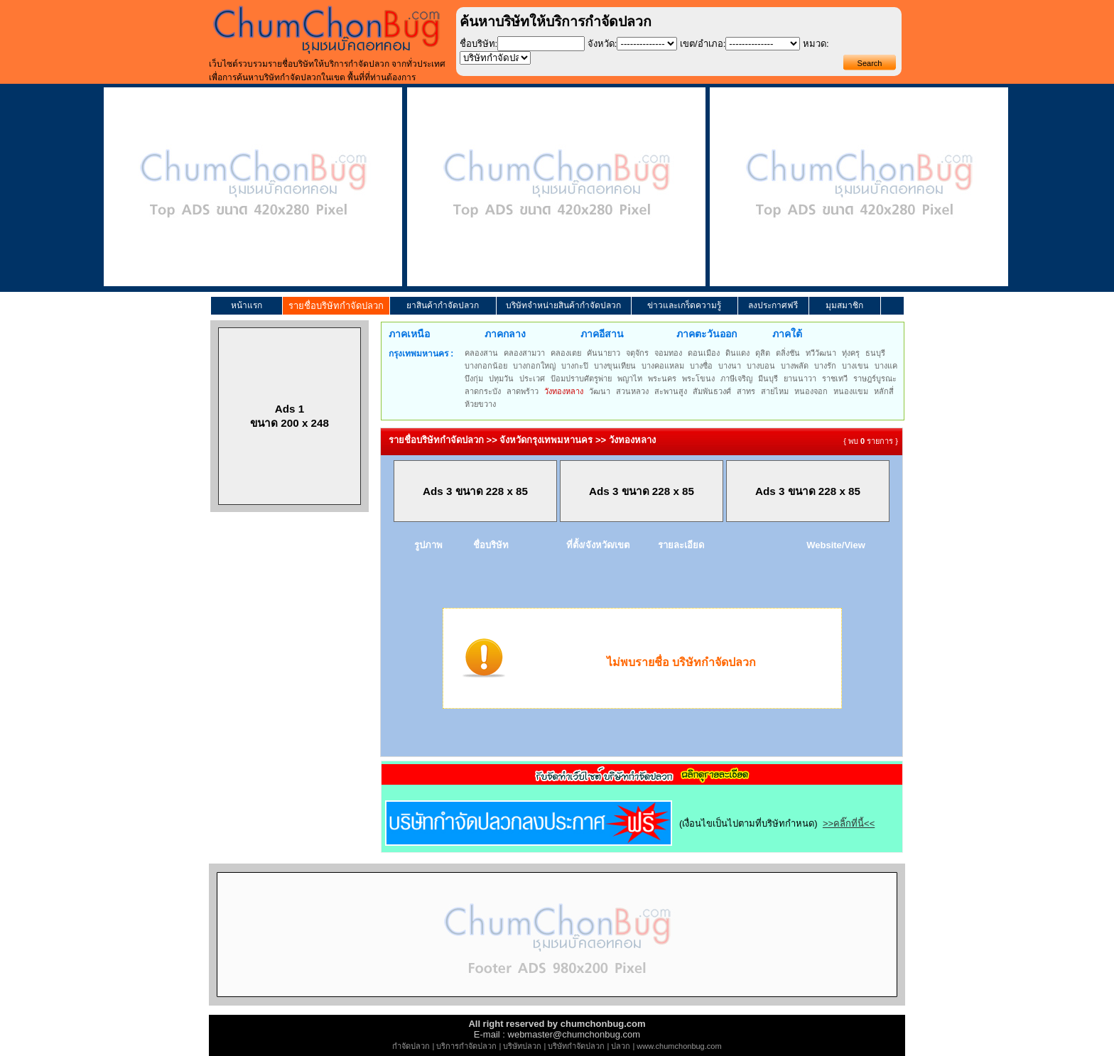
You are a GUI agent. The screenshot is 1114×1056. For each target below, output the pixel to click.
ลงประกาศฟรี (773, 305)
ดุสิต (762, 353)
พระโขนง (698, 378)
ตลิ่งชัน (788, 353)
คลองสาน (481, 353)
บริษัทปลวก (522, 1046)
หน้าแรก (246, 305)
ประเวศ (532, 378)
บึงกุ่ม (474, 378)
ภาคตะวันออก (706, 333)
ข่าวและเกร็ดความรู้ (684, 305)
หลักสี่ (884, 391)
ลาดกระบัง (483, 391)
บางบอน (761, 365)
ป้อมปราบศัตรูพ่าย (581, 378)
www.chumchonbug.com (679, 1046)
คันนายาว (603, 353)
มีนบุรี (768, 378)
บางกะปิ (574, 365)
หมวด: (816, 43)
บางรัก (825, 365)
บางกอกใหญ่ (534, 365)
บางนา (729, 365)
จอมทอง (668, 353)
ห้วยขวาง (480, 404)
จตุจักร (637, 353)
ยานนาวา (800, 378)
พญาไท (629, 378)
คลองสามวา (524, 353)
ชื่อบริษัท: (479, 43)
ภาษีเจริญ (736, 378)
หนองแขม (850, 391)
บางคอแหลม (663, 365)
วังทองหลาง (563, 391)
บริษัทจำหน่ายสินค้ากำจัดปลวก (563, 305)
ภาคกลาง (505, 333)
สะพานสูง (670, 391)
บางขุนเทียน (615, 365)
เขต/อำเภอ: (702, 43)
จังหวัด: (602, 43)
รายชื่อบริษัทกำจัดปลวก (336, 305)
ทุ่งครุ (851, 353)
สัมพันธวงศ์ (712, 391)
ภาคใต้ (787, 333)
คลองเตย (566, 353)
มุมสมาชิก (844, 305)
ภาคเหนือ (409, 333)
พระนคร (662, 378)
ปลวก (620, 1046)
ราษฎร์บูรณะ (875, 378)
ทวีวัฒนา (821, 353)
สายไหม (775, 391)
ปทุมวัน (501, 378)
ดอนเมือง (704, 353)
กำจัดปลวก (411, 1046)
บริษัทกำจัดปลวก (576, 1046)
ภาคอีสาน (602, 333)
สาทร (746, 391)
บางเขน (855, 365)
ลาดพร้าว (523, 391)
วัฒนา (599, 391)
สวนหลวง (632, 391)
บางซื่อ (701, 365)
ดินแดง (737, 353)
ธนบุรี (875, 353)
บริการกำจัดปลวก (466, 1046)
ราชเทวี (835, 378)
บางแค (886, 365)
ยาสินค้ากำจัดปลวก (442, 305)
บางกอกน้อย (486, 365)
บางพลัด (795, 365)
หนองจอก (811, 391)
